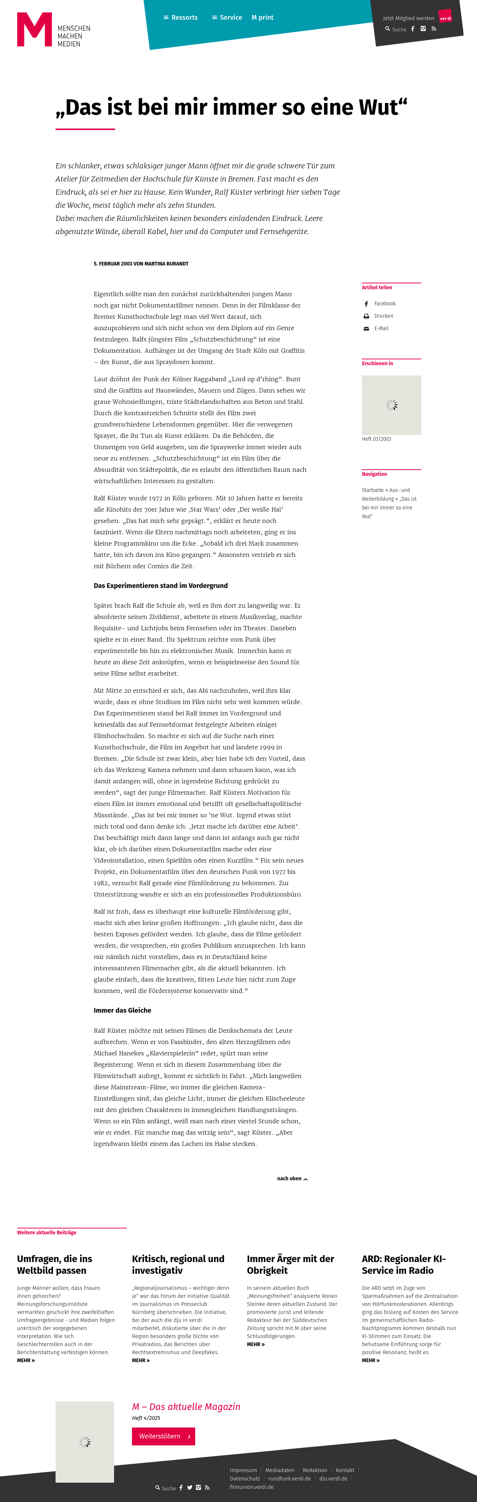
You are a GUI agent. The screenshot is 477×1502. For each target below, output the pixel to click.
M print (263, 18)
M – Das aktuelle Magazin (186, 1407)
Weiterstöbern (160, 1436)
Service (231, 18)
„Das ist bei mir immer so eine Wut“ (389, 508)
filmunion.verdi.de (252, 1487)
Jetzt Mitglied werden (409, 18)
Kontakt (345, 1470)
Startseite (373, 490)
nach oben (289, 1179)
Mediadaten (279, 1470)
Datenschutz (245, 1478)
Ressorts (184, 18)
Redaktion (315, 1470)
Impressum (243, 1470)
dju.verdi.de (333, 1478)
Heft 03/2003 (391, 408)
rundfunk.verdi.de (289, 1478)
